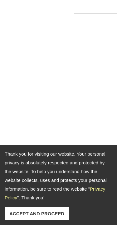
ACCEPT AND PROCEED (36, 213)
